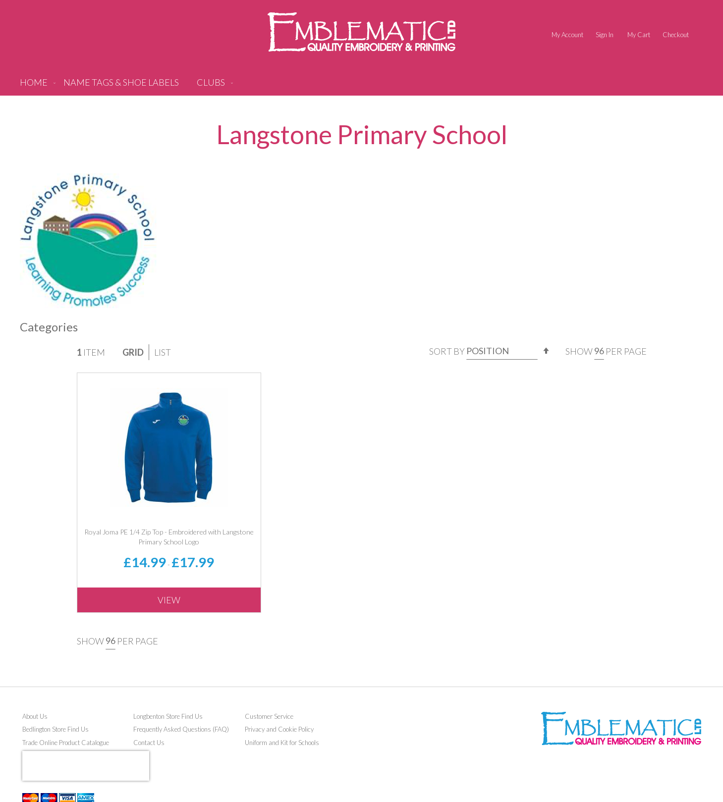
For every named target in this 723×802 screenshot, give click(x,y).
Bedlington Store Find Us (55, 729)
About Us (35, 716)
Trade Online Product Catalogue (65, 743)
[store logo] (361, 32)
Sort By (447, 350)
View (169, 599)
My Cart (638, 35)
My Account (567, 35)
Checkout (676, 35)
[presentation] (85, 766)
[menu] (362, 86)
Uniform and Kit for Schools (282, 743)
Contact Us (149, 743)
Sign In (604, 35)
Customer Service (269, 716)
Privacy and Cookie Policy (279, 729)
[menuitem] (121, 86)
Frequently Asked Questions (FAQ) (181, 729)
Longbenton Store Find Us (168, 716)
